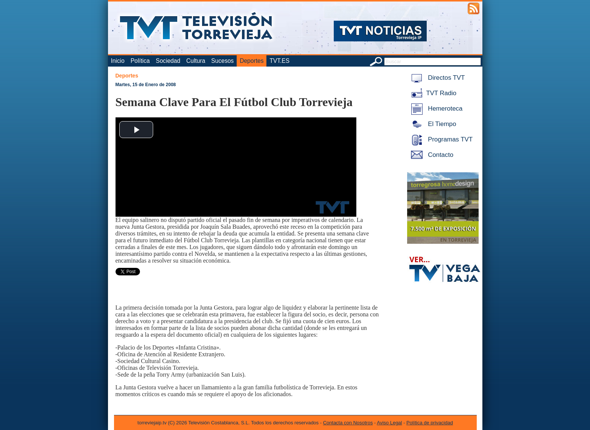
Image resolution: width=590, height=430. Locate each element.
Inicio (118, 61)
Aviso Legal (389, 422)
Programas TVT (440, 139)
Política (140, 61)
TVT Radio (432, 93)
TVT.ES (279, 61)
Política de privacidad (429, 422)
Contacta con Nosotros (348, 422)
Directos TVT (436, 77)
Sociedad (168, 61)
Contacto (430, 154)
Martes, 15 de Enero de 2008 (146, 84)
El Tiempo (432, 124)
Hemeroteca (435, 108)
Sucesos (222, 61)
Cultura (195, 61)
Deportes (251, 61)
